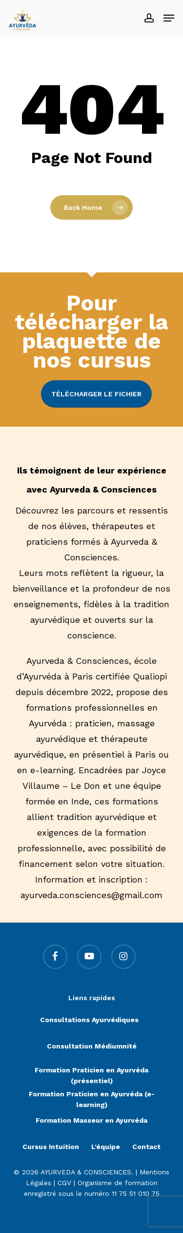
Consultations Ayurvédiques (89, 1020)
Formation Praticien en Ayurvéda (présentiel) (91, 1071)
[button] (168, 18)
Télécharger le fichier (96, 394)
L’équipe (105, 1147)
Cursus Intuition (50, 1147)
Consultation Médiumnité (92, 1046)
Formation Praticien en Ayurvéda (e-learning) (92, 1095)
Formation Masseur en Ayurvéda (91, 1120)
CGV (64, 1183)
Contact (146, 1147)
